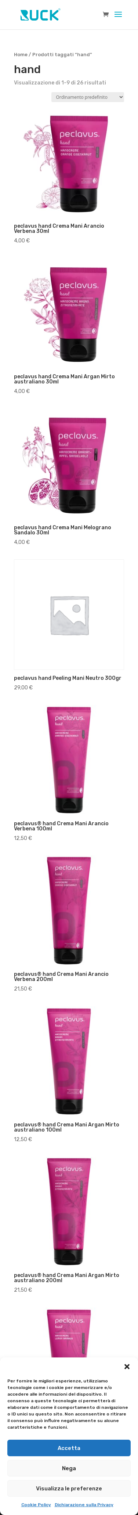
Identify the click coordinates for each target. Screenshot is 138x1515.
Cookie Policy (36, 1504)
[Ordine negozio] (87, 97)
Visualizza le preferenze (69, 1488)
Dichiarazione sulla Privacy (84, 1504)
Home (21, 54)
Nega (69, 1468)
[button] (127, 1366)
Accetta (69, 1448)
